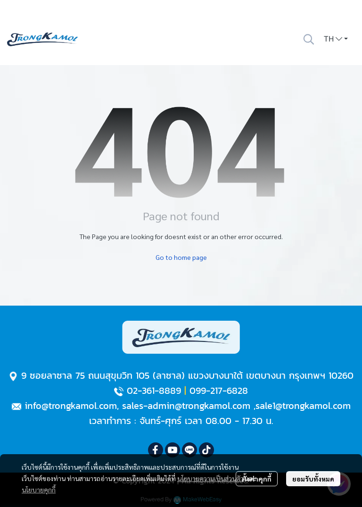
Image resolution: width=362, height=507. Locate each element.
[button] (309, 39)
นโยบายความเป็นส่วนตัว (210, 478)
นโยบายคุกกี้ (39, 489)
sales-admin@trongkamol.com (186, 406)
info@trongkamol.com (71, 406)
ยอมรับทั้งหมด (313, 478)
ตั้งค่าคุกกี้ (257, 478)
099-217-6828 (218, 390)
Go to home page (181, 257)
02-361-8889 (154, 390)
